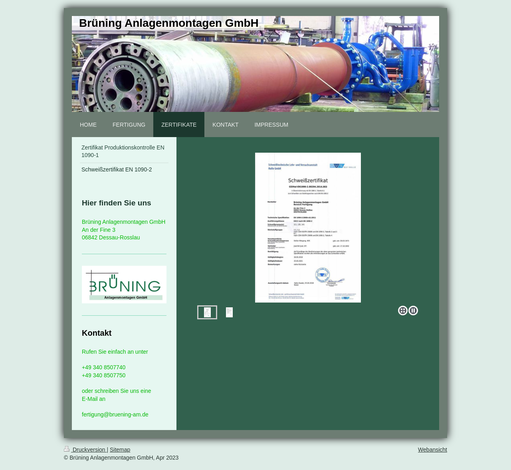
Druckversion (85, 449)
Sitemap (120, 449)
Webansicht (432, 449)
